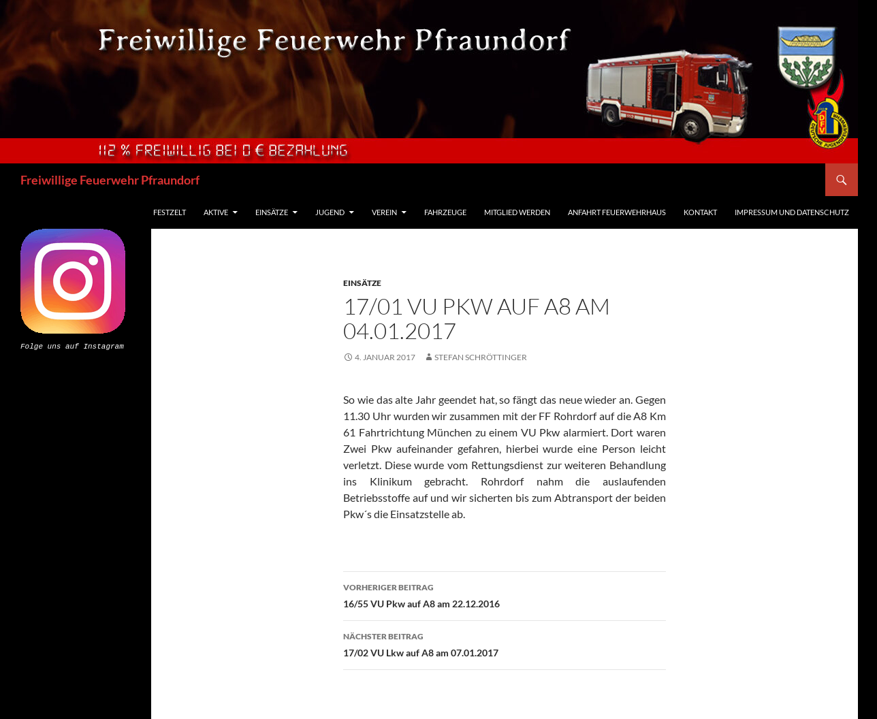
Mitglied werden (517, 212)
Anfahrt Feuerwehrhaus (617, 212)
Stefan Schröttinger (480, 357)
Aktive (216, 212)
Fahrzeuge (445, 212)
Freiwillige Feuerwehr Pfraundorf (110, 179)
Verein (384, 212)
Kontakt (700, 212)
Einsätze (271, 212)
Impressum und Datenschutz (792, 212)
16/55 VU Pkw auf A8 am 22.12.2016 (504, 594)
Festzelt (169, 212)
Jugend (330, 212)
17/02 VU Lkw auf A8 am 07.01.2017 (504, 643)
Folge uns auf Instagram (72, 345)
